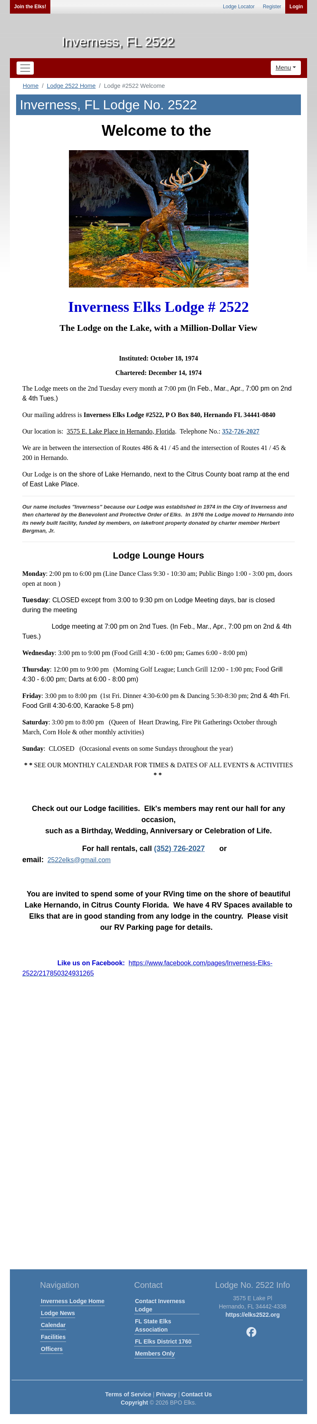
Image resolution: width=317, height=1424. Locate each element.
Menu (283, 67)
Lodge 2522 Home (71, 86)
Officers (52, 1349)
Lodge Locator (239, 6)
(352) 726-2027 (179, 848)
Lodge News (58, 1313)
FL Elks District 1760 (163, 1341)
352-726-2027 (241, 431)
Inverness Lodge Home (72, 1301)
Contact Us (196, 1394)
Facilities (53, 1337)
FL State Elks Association (153, 1325)
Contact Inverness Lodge (160, 1305)
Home (30, 86)
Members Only (155, 1353)
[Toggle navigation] (25, 68)
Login (296, 6)
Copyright (134, 1402)
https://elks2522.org (252, 1314)
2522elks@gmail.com (79, 859)
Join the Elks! (30, 6)
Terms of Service (128, 1394)
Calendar (53, 1325)
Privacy (166, 1394)
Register (272, 6)
